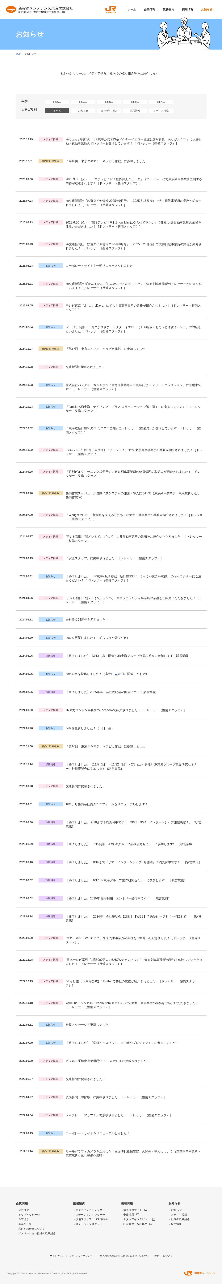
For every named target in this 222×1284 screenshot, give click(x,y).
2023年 (109, 102)
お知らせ (206, 9)
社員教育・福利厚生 (135, 1223)
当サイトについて (163, 1255)
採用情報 (187, 9)
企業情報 (149, 9)
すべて (57, 110)
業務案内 (168, 9)
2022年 (135, 102)
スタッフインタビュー (136, 1219)
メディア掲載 (161, 110)
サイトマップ (57, 1255)
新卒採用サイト (132, 1209)
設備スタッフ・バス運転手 (92, 1219)
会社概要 (23, 1209)
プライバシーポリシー (80, 1255)
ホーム (132, 9)
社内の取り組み (109, 110)
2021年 (161, 102)
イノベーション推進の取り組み (37, 1233)
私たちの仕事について (31, 1228)
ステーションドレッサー (90, 1214)
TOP (18, 53)
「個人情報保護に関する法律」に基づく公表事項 (123, 1255)
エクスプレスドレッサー (90, 1209)
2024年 (83, 102)
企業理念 (23, 1219)
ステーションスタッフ (89, 1223)
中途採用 (128, 1214)
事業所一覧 (25, 1223)
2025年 (57, 102)
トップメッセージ (29, 1214)
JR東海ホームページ (199, 1273)
